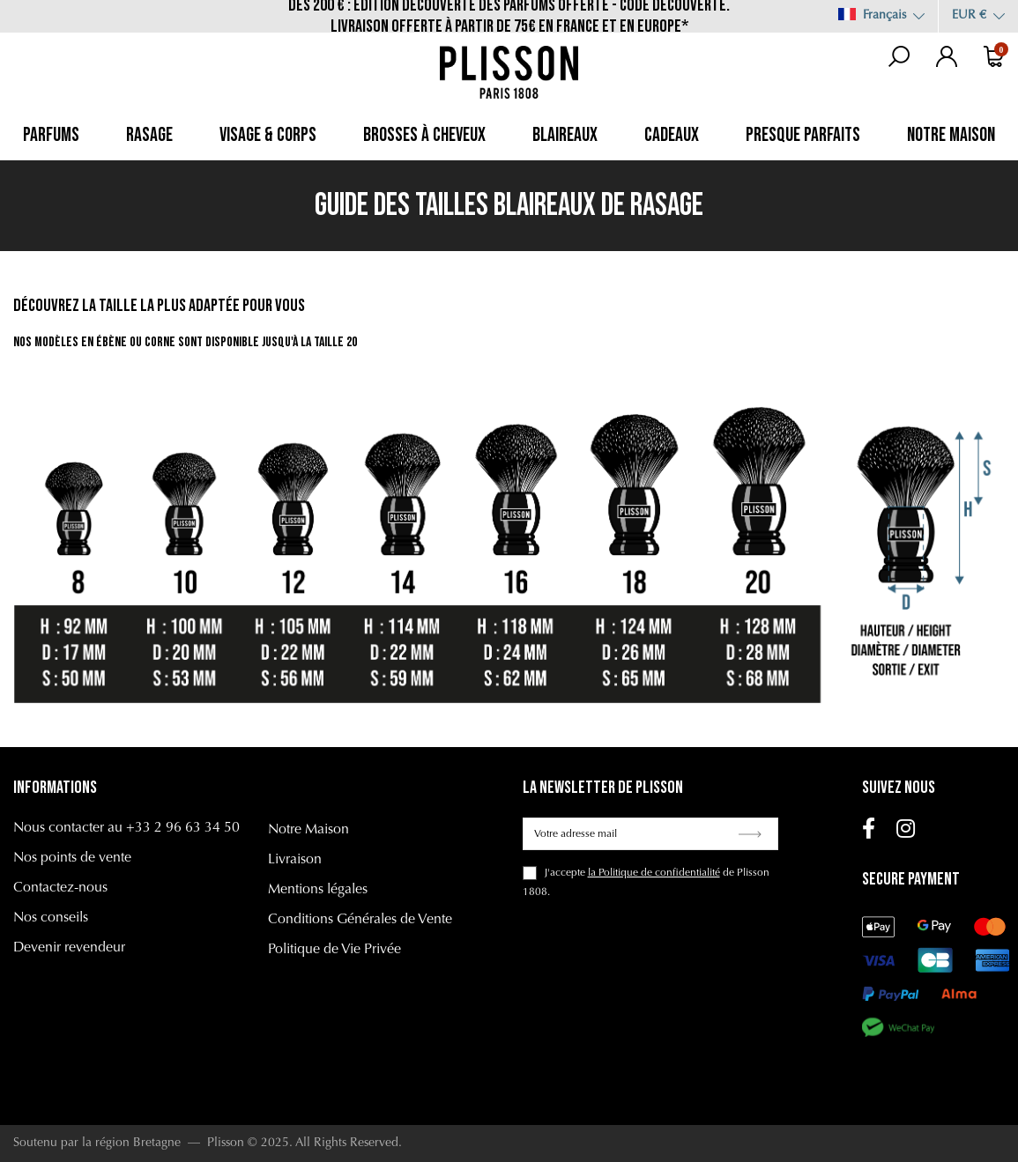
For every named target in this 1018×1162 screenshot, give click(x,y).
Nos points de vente (72, 858)
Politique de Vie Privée (334, 950)
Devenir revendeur (69, 948)
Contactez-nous (60, 888)
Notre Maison (308, 830)
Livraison (295, 860)
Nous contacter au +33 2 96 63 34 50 (126, 828)
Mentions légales (318, 890)
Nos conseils (50, 918)
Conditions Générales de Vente (360, 920)
